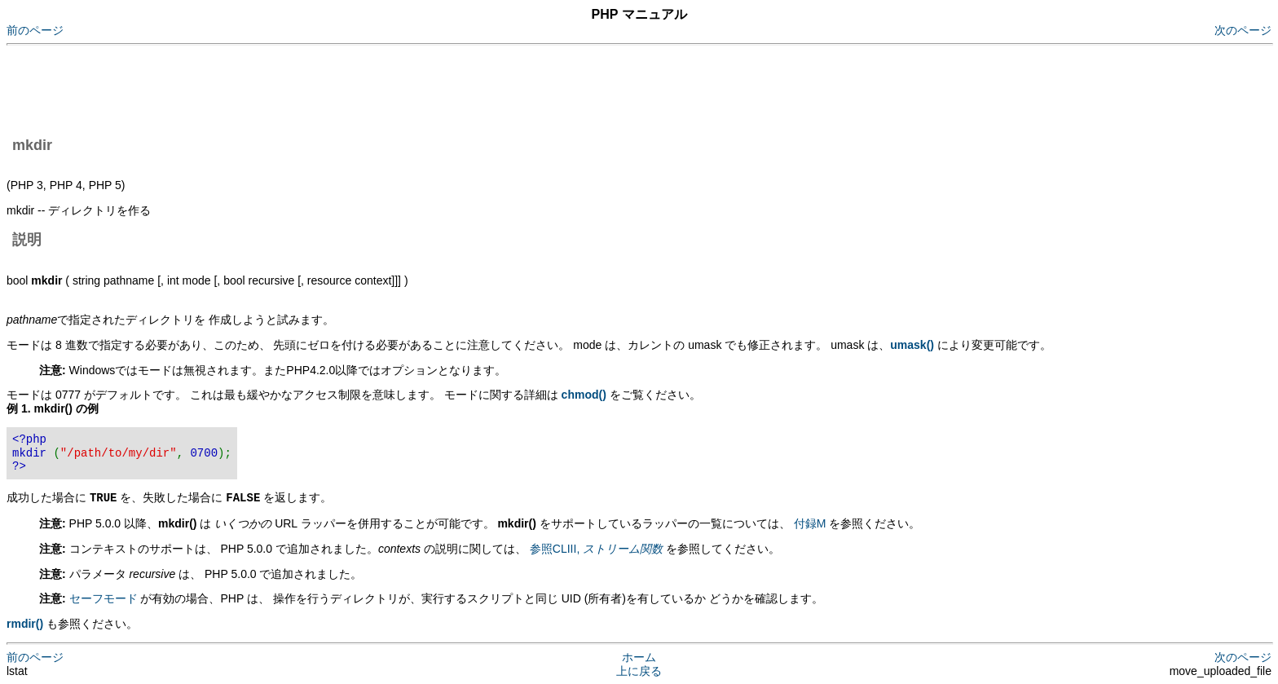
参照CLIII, (596, 547)
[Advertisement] (303, 88)
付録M (810, 522)
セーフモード (103, 597)
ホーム (639, 656)
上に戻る (639, 670)
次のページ (1242, 30)
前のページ (35, 30)
